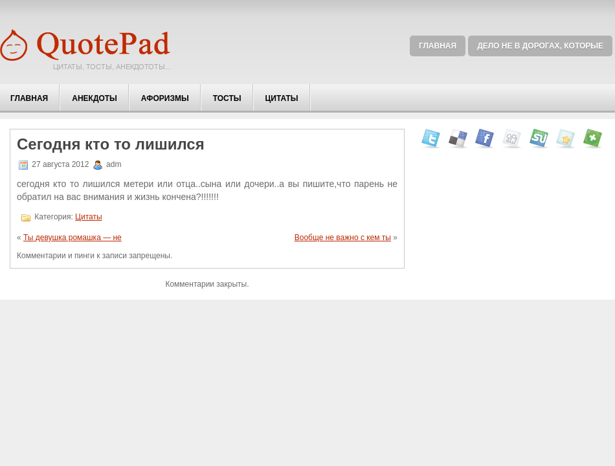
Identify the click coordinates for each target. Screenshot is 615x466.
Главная (437, 45)
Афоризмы (165, 98)
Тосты (227, 98)
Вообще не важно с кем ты (343, 237)
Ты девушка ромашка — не (72, 237)
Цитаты (281, 98)
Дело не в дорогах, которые (540, 45)
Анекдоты (94, 98)
